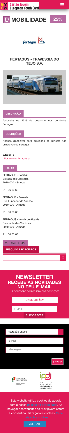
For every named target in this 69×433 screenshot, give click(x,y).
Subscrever (34, 315)
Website (8, 154)
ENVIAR (57, 361)
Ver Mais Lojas (15, 242)
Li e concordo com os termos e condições (34, 291)
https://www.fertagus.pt (16, 158)
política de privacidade (42, 404)
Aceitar (34, 423)
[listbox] (34, 332)
